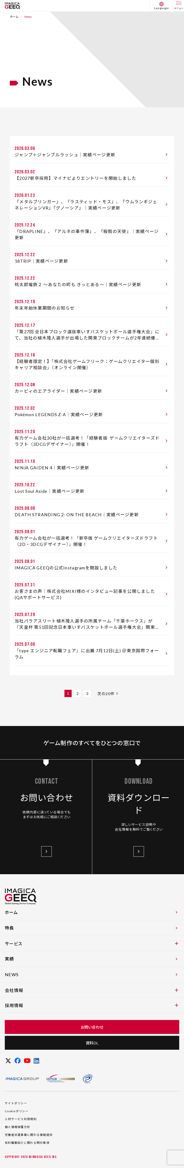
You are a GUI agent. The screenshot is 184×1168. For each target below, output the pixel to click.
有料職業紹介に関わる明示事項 (27, 1149)
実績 (92, 965)
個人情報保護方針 (17, 1133)
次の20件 (108, 693)
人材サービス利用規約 (21, 1125)
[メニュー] (178, 5)
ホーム (14, 16)
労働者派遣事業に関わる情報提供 (28, 1141)
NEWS (92, 980)
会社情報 (91, 996)
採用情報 (91, 1011)
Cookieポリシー (17, 1117)
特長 (92, 934)
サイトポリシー (16, 1109)
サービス (91, 950)
